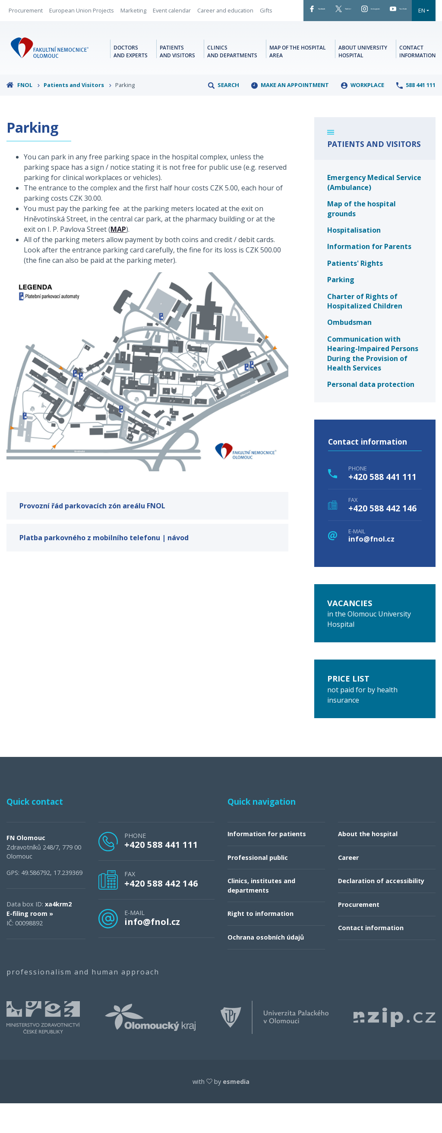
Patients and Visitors (78, 114)
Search (223, 114)
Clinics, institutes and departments (261, 915)
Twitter (318, 12)
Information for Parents (369, 276)
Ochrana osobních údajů (265, 967)
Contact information (417, 79)
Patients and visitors (177, 79)
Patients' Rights (355, 293)
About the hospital (368, 863)
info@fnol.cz (371, 568)
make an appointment (290, 114)
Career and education (37, 31)
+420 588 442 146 (382, 538)
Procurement (26, 19)
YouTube (271, 38)
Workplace (362, 114)
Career (348, 887)
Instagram (366, 12)
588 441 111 (416, 114)
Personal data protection (370, 414)
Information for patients (266, 863)
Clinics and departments (232, 79)
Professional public (257, 887)
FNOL (23, 114)
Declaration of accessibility (381, 910)
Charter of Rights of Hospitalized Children (364, 330)
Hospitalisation (354, 260)
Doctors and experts (131, 79)
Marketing (133, 19)
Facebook (272, 12)
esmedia (236, 1111)
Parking (340, 309)
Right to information (260, 944)
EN (304, 38)
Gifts (77, 31)
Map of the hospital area (297, 79)
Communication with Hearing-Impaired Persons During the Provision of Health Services (372, 383)
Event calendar (172, 19)
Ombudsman (349, 352)
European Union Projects (81, 19)
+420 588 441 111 (382, 506)
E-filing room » (29, 943)
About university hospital (362, 79)
